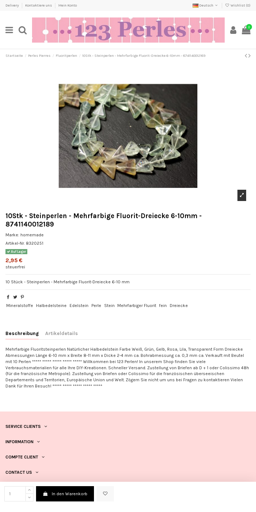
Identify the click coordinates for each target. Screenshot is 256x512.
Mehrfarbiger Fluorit (136, 305)
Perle (96, 305)
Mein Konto (67, 5)
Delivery (12, 5)
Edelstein (79, 305)
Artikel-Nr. (15, 243)
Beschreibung (22, 333)
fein (163, 305)
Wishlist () (238, 5)
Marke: (12, 234)
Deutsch (206, 5)
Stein (109, 305)
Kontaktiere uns (39, 5)
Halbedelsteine (51, 305)
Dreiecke (179, 305)
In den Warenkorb (65, 493)
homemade (32, 234)
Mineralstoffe (19, 305)
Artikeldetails (61, 333)
